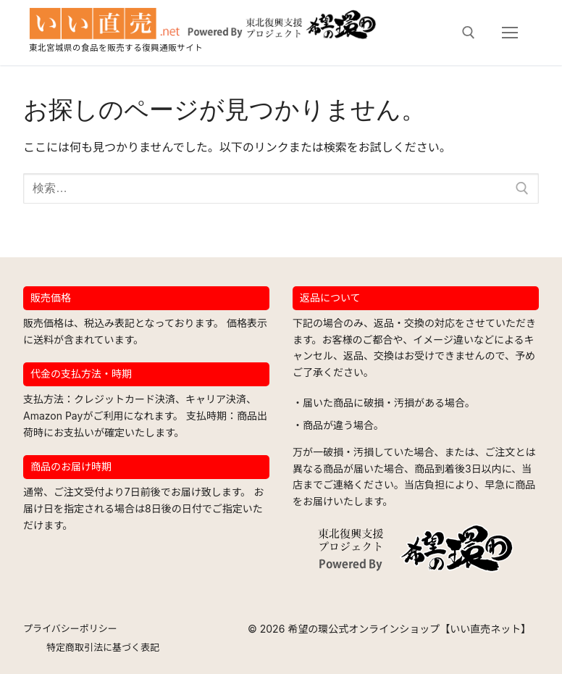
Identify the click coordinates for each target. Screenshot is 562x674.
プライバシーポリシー (70, 628)
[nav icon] (510, 32)
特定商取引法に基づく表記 (102, 647)
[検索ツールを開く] (468, 32)
